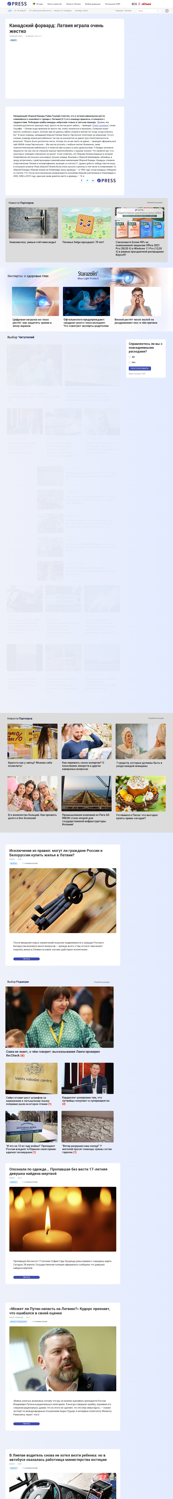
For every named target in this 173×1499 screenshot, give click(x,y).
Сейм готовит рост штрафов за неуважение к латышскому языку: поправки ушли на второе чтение (28, 755)
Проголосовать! (140, 314)
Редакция (119, 11)
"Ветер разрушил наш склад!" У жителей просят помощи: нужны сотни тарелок (87, 775)
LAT (9, 11)
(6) (22, 738)
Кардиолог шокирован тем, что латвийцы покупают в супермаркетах (86, 754)
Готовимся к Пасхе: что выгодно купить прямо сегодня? (137, 557)
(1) (49, 758)
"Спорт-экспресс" (100, 125)
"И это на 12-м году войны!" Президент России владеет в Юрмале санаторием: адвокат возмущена (31, 775)
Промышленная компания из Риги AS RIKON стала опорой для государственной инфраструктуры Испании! (85, 560)
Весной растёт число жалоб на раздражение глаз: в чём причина (136, 267)
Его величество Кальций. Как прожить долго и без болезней (32, 557)
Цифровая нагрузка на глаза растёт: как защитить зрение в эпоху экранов (32, 268)
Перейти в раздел (154, 202)
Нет (134, 308)
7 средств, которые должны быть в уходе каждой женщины (139, 537)
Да (133, 302)
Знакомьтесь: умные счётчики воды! (32, 214)
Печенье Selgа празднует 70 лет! (83, 214)
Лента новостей (54, 4)
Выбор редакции (93, 4)
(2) (63, 758)
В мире (37, 4)
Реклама (127, 11)
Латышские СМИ (112, 4)
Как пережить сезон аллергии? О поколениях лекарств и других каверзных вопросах (83, 539)
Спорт (13, 40)
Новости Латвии (73, 4)
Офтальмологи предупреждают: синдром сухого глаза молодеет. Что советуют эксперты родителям (86, 268)
